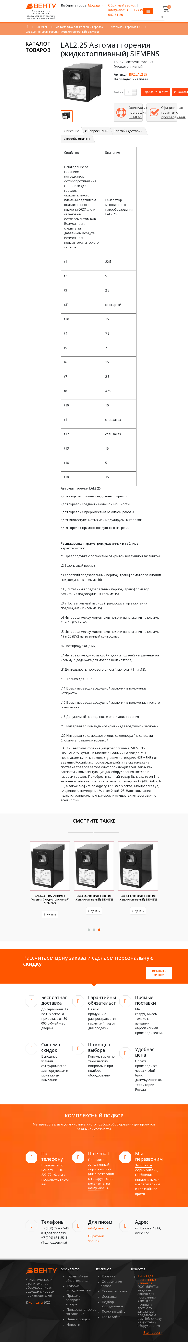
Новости (73, 1321)
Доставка (109, 1293)
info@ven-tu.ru (119, 10)
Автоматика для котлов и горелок (79, 27)
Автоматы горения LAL (126, 27)
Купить (50, 911)
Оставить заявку (159, 969)
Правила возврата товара (73, 1296)
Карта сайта (111, 1313)
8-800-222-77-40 (52, 1168)
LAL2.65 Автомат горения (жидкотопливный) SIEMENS (49, 897)
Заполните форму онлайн (146, 1163)
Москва (94, 5)
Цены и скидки (78, 1315)
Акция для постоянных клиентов (146, 1276)
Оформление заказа (111, 1280)
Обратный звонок (122, 5)
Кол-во (118, 91)
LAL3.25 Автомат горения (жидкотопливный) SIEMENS (138, 897)
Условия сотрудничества (78, 1284)
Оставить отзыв (114, 1287)
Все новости (152, 1329)
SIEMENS (42, 27)
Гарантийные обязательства (77, 1274)
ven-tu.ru (36, 1299)
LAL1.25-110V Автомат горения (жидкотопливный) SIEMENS (94, 899)
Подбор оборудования (112, 1300)
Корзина (108, 1272)
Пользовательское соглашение (81, 1308)
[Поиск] (161, 17)
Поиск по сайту (113, 1308)
